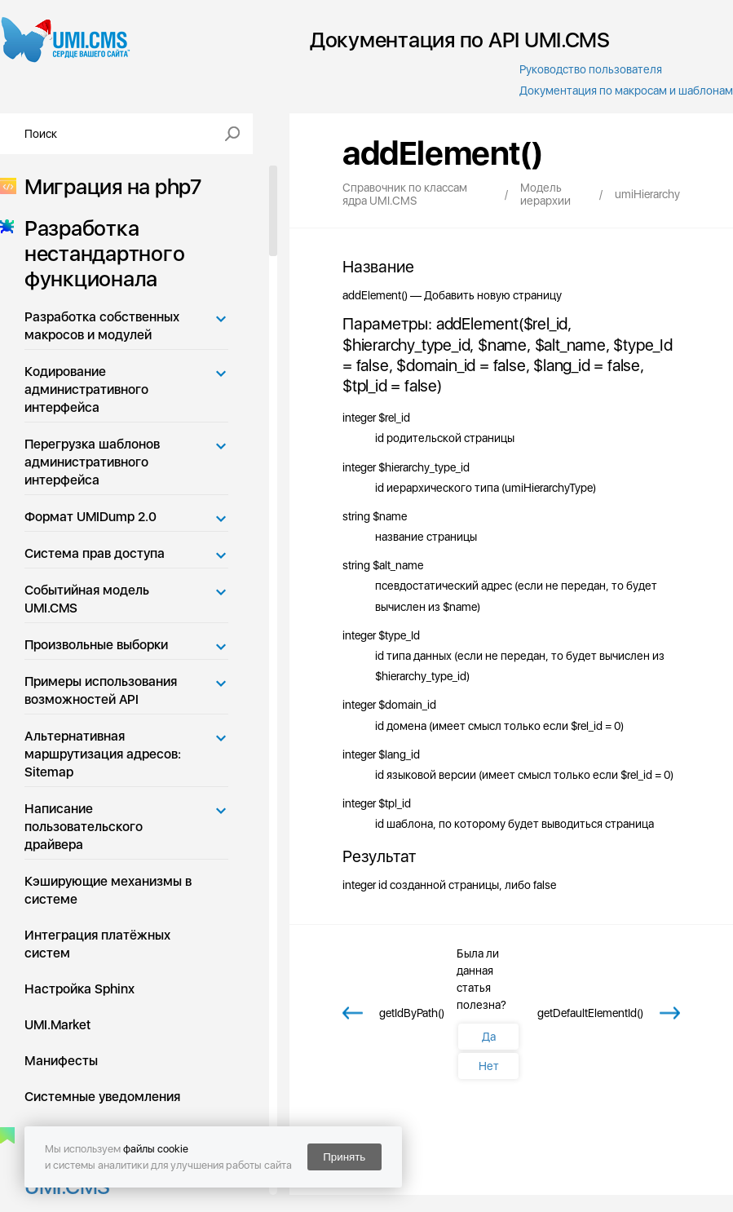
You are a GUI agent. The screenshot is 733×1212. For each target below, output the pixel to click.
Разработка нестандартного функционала (99, 253)
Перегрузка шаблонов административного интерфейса (92, 462)
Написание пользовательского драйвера (83, 826)
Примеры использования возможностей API (100, 690)
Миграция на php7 (108, 186)
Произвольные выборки (96, 644)
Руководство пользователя (590, 69)
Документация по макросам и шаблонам (626, 90)
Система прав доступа (94, 553)
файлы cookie (155, 1149)
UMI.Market (57, 1025)
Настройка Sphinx (79, 989)
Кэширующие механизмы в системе (108, 890)
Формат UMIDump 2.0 (90, 516)
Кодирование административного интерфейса (86, 389)
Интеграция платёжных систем (97, 944)
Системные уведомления (102, 1096)
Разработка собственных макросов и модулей (101, 326)
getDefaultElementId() (590, 1013)
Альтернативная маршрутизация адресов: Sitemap (102, 754)
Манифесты (61, 1060)
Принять (344, 1157)
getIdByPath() (411, 1013)
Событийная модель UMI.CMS (86, 599)
